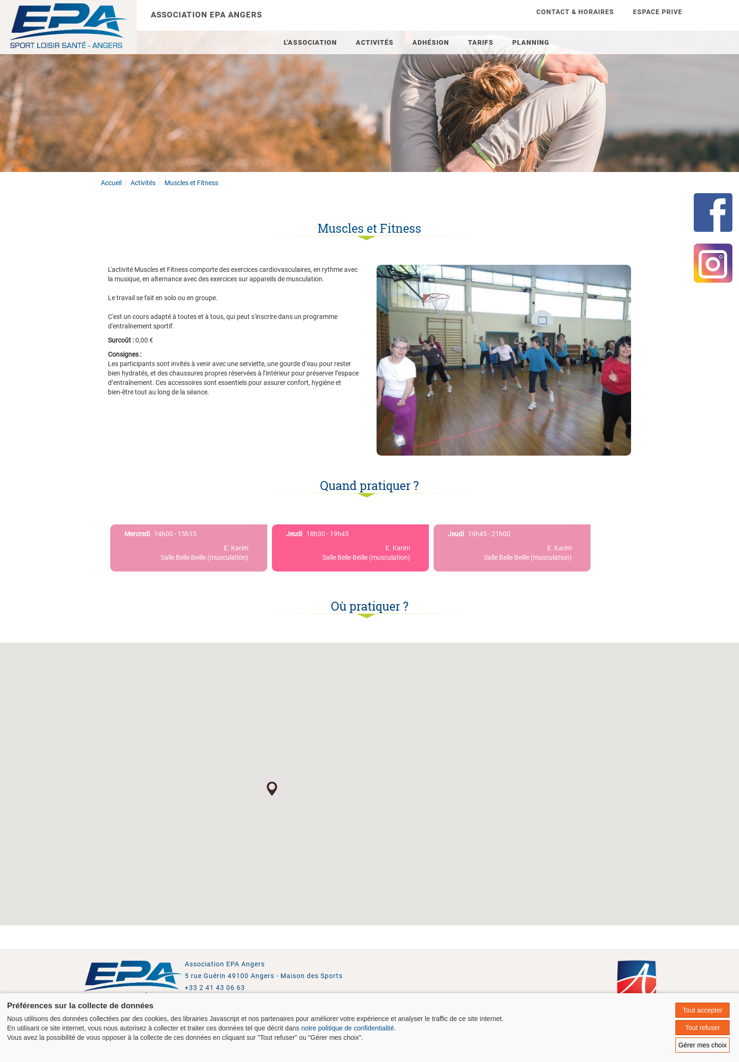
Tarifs (480, 42)
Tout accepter (703, 1010)
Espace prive (657, 12)
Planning (531, 42)
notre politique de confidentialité (347, 1028)
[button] (272, 789)
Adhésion (430, 42)
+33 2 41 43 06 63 (215, 987)
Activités (375, 42)
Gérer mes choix (702, 1045)
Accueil (111, 183)
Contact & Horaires (575, 12)
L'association (310, 42)
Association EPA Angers (206, 14)
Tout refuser (702, 1027)
